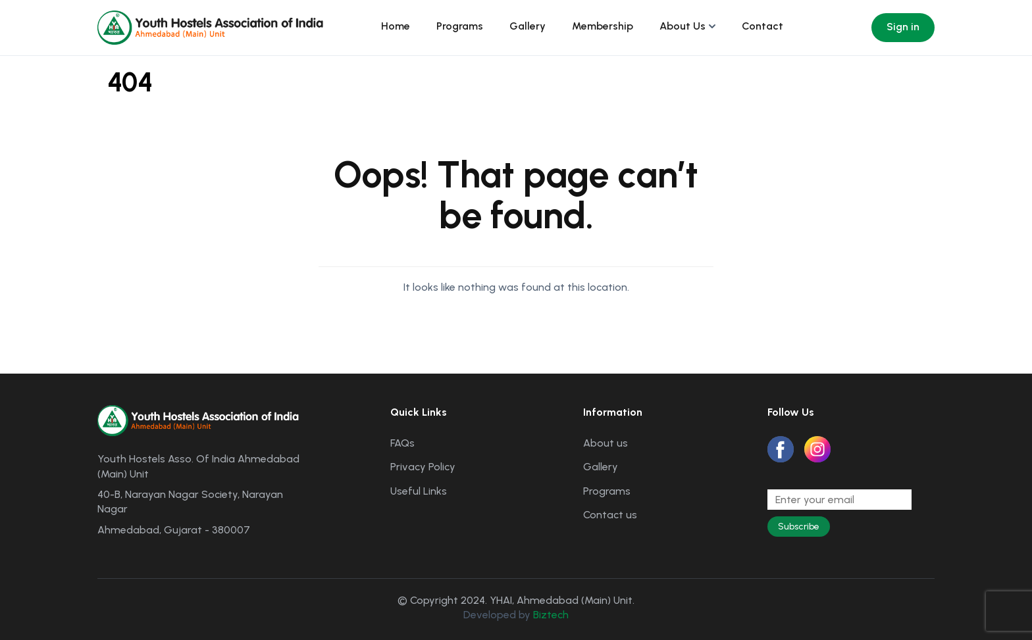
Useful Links (418, 491)
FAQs (402, 443)
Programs (459, 26)
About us (605, 443)
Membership (602, 26)
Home (395, 26)
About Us (682, 26)
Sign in (903, 26)
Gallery (527, 26)
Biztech (551, 614)
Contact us (610, 514)
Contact (762, 26)
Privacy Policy (422, 466)
